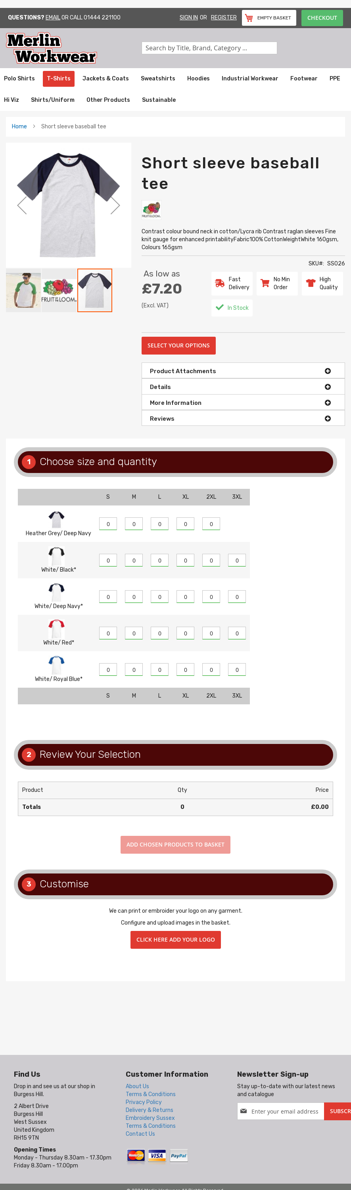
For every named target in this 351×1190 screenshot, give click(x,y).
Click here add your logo (175, 939)
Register (224, 17)
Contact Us (140, 1134)
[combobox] (209, 48)
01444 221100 (102, 17)
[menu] (175, 89)
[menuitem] (19, 79)
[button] (22, 205)
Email (53, 17)
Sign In (189, 17)
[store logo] (74, 48)
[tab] (243, 370)
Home (19, 126)
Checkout (322, 17)
